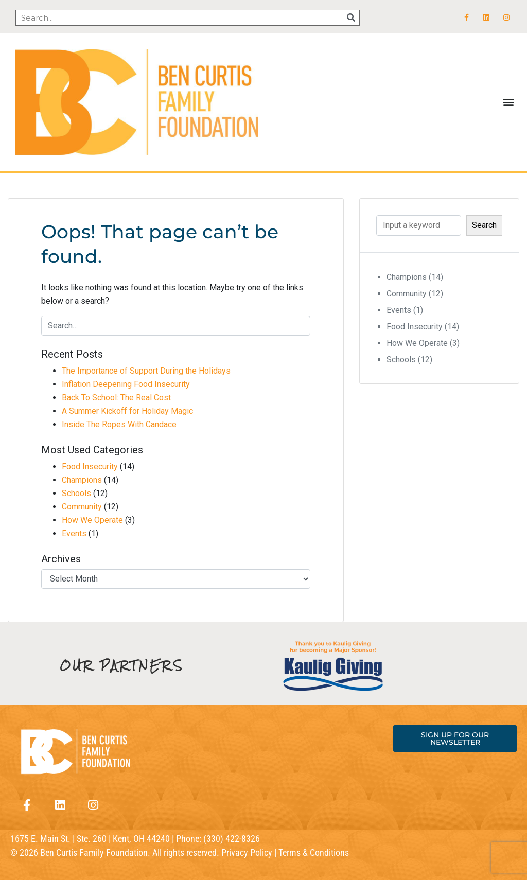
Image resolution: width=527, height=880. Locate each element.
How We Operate (92, 520)
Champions (82, 480)
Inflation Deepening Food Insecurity (126, 384)
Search (484, 225)
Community (82, 507)
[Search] (351, 17)
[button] (508, 102)
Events (74, 533)
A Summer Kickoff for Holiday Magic (127, 411)
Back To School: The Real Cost (116, 397)
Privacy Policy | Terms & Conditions (285, 852)
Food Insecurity (90, 466)
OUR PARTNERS (122, 665)
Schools (76, 493)
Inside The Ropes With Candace (119, 424)
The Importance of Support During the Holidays (146, 371)
